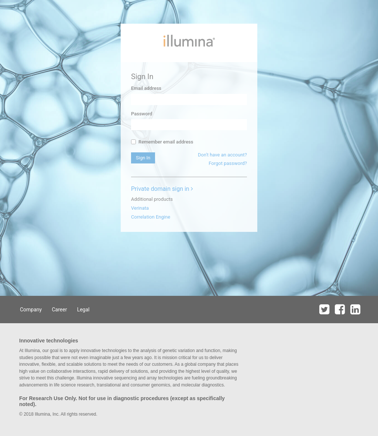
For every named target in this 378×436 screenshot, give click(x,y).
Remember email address (162, 142)
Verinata (140, 208)
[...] (133, 141)
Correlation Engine (150, 217)
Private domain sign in (162, 188)
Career (59, 309)
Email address (146, 88)
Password (141, 113)
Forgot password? (228, 163)
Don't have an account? (222, 155)
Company (31, 309)
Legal (83, 309)
